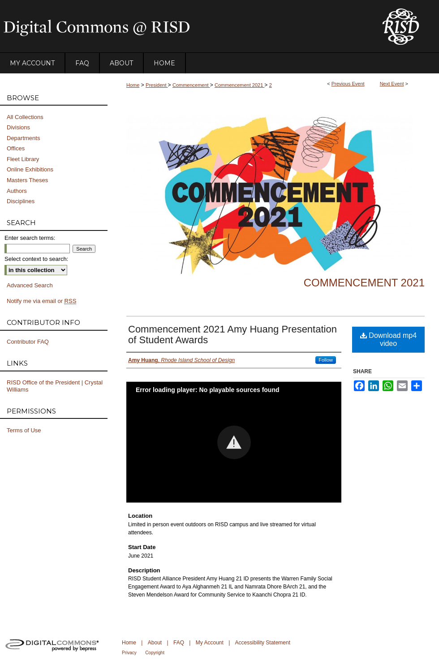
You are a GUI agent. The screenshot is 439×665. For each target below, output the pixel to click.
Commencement (191, 85)
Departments (23, 138)
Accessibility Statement (262, 642)
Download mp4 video (388, 339)
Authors (17, 191)
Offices (16, 148)
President (157, 85)
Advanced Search (30, 285)
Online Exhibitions (30, 169)
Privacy (129, 652)
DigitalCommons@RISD (183, 26)
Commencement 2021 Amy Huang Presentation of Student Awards (232, 334)
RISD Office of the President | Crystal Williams (55, 386)
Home (132, 85)
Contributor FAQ (28, 341)
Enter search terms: (29, 237)
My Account (210, 642)
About (155, 642)
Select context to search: (36, 259)
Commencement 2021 (239, 85)
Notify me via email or (41, 301)
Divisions (18, 127)
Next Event (392, 83)
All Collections (25, 117)
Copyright (154, 652)
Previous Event (348, 83)
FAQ (178, 642)
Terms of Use (24, 430)
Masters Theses (27, 180)
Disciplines (20, 201)
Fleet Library (23, 159)
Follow (325, 359)
